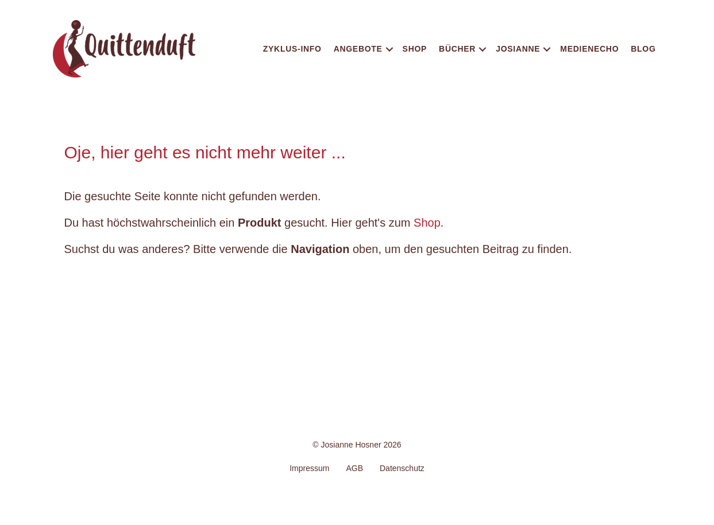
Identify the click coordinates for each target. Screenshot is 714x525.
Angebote (358, 48)
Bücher (457, 48)
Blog (643, 48)
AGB (354, 468)
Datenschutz (402, 468)
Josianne (518, 48)
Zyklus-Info (292, 48)
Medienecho (589, 48)
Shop (415, 48)
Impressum (309, 468)
